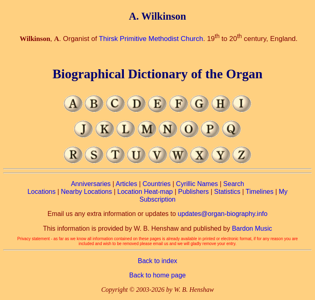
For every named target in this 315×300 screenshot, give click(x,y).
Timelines (260, 191)
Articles (126, 183)
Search (233, 183)
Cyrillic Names (197, 183)
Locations (41, 191)
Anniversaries (91, 183)
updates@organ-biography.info (222, 213)
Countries (157, 183)
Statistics (227, 191)
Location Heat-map (145, 191)
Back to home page (157, 275)
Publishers (193, 191)
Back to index (157, 260)
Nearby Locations (86, 191)
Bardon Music (252, 228)
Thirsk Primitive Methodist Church (151, 39)
